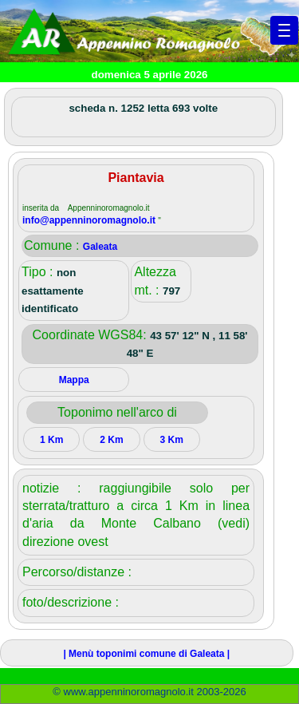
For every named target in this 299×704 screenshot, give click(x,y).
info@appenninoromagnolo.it (90, 220)
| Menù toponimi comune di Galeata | (146, 653)
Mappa (74, 380)
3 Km (171, 439)
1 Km (51, 439)
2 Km (111, 439)
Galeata (100, 246)
